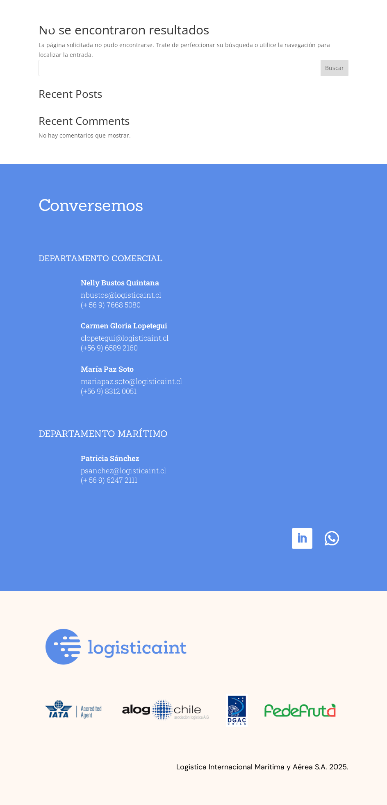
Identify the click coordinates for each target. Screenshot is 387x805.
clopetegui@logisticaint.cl (124, 338)
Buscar (334, 68)
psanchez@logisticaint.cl (123, 470)
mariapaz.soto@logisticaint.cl (131, 381)
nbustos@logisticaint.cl (121, 295)
